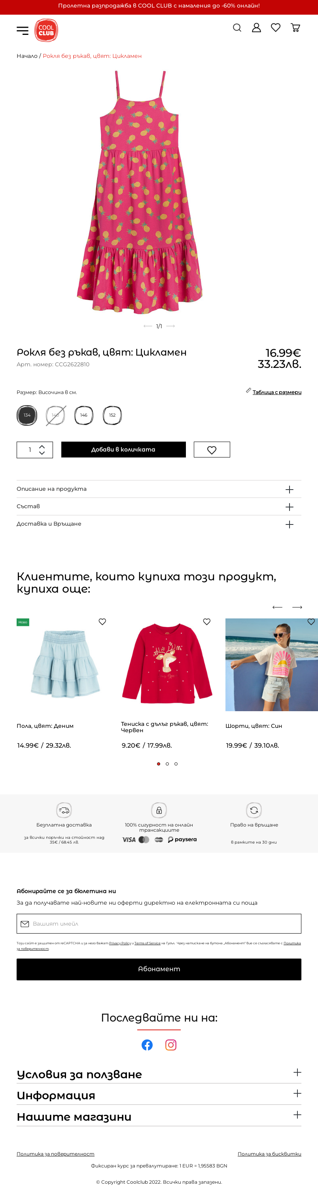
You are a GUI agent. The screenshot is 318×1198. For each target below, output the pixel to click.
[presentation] (280, 607)
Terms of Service (147, 943)
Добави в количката (123, 449)
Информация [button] (56, 1095)
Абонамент (159, 969)
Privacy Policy (120, 943)
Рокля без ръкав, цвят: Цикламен (92, 55)
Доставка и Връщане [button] (49, 523)
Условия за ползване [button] (79, 1074)
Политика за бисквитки (269, 1154)
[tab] (159, 489)
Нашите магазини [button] (74, 1117)
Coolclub (137, 1182)
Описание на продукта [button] (52, 488)
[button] (158, 763)
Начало (27, 55)
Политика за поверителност (56, 1154)
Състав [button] (28, 506)
